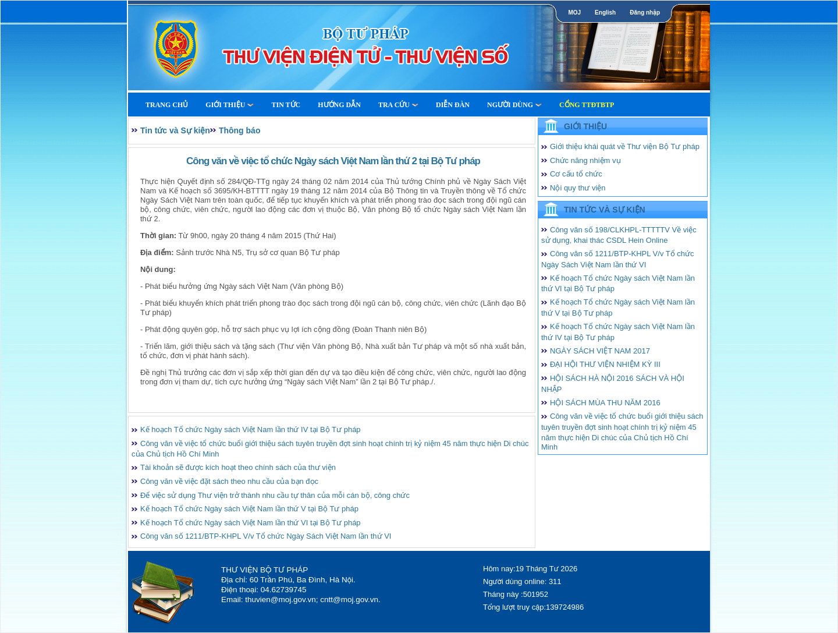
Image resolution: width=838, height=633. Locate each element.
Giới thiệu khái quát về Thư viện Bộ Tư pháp (624, 146)
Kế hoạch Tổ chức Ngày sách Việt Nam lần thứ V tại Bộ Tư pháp (249, 508)
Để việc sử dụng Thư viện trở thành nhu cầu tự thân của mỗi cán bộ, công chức (275, 495)
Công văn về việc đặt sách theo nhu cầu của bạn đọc (229, 481)
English (605, 12)
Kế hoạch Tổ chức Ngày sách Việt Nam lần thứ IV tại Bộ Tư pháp (250, 429)
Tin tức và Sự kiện (175, 130)
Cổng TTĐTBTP (586, 105)
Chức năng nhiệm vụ (585, 160)
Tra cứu (398, 105)
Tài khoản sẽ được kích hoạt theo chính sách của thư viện (238, 467)
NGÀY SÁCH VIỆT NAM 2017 (600, 350)
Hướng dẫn (339, 105)
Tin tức (285, 105)
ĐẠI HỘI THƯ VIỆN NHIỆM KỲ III (605, 364)
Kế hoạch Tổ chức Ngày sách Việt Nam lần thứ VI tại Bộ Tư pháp (250, 522)
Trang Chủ (166, 105)
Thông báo (240, 130)
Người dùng (514, 105)
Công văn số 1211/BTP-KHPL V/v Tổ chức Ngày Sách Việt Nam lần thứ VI (265, 536)
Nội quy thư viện (578, 187)
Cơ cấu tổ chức (576, 173)
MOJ (574, 12)
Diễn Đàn (453, 105)
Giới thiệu (229, 105)
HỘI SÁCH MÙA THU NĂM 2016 (605, 402)
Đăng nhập (645, 12)
